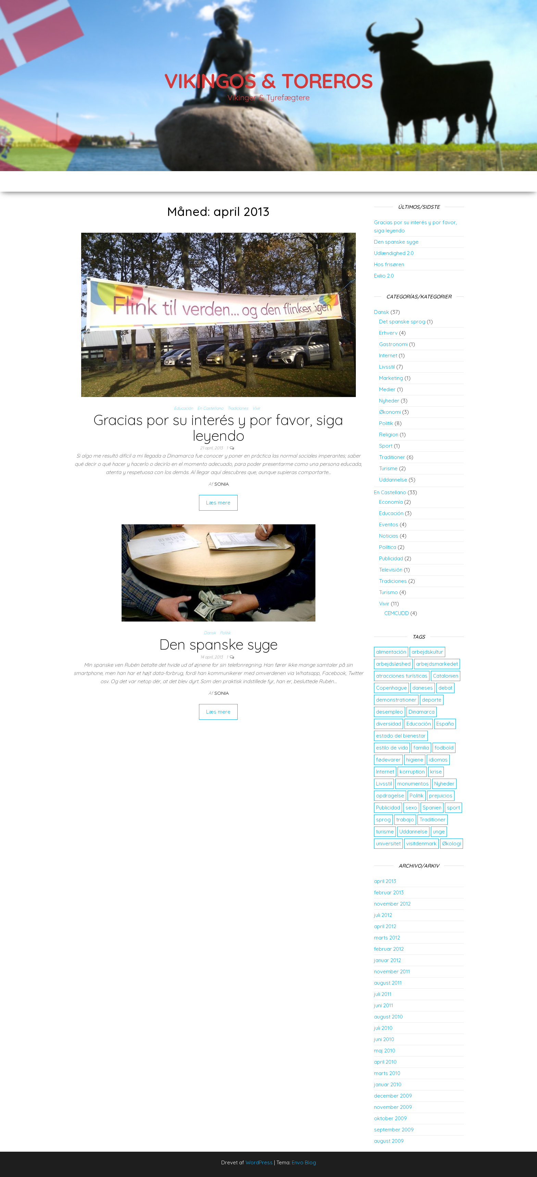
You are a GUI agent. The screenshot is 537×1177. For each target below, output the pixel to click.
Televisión (390, 569)
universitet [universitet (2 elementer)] (388, 843)
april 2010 (385, 1062)
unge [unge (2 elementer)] (439, 831)
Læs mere (218, 502)
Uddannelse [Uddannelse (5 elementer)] (413, 831)
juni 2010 (384, 1039)
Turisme (388, 468)
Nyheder (389, 400)
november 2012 (392, 903)
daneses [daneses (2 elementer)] (422, 688)
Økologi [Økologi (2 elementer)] (451, 843)
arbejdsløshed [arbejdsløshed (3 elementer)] (393, 664)
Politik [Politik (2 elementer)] (417, 795)
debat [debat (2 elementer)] (445, 688)
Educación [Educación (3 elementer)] (419, 723)
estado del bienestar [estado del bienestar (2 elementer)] (401, 735)
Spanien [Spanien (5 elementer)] (432, 807)
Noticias (388, 536)
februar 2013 (389, 892)
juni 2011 (383, 1005)
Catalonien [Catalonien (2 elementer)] (445, 676)
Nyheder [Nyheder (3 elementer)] (444, 783)
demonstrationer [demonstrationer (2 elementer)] (396, 699)
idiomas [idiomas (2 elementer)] (438, 759)
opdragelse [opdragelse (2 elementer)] (390, 795)
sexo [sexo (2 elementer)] (411, 807)
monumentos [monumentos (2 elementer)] (413, 783)
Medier (387, 389)
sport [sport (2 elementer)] (453, 807)
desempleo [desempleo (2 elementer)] (389, 711)
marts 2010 (387, 1073)
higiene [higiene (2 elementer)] (414, 759)
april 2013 (385, 881)
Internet (388, 355)
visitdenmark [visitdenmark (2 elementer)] (421, 843)
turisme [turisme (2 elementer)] (385, 831)
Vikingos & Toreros (268, 80)
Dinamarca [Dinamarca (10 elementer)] (422, 711)
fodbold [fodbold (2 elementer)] (444, 747)
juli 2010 (383, 1028)
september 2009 (394, 1129)
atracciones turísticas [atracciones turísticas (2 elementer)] (401, 676)
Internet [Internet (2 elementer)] (385, 771)
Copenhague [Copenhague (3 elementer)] (391, 688)
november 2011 (392, 971)
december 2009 (393, 1095)
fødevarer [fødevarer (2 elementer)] (388, 759)
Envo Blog (304, 1162)
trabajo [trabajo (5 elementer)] (405, 819)
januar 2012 (387, 960)
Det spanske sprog (402, 321)
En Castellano (210, 408)
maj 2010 (384, 1050)
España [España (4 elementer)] (445, 723)
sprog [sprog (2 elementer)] (383, 819)
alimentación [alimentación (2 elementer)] (391, 652)
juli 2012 (383, 915)
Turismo (388, 592)
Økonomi (390, 412)
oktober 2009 (390, 1118)
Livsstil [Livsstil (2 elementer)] (384, 783)
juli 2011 (382, 994)
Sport (385, 446)
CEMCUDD (396, 613)
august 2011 (388, 983)
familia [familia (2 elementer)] (421, 747)
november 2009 (393, 1107)
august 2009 (389, 1141)
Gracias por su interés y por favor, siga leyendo (218, 428)
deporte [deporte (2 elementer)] (431, 699)
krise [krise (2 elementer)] (436, 771)
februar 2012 (389, 949)
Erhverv (388, 333)
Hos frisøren (389, 264)
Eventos (388, 524)
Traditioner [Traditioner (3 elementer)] (433, 819)
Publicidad (391, 558)
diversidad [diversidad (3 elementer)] (388, 723)
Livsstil (387, 366)
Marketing (391, 378)
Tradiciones (237, 408)
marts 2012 (387, 937)
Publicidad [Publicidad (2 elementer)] (388, 807)
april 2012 (385, 926)
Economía (391, 502)
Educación (183, 408)
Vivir (256, 408)
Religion (388, 434)
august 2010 (388, 1016)
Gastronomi (393, 344)
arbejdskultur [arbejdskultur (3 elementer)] (427, 652)
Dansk (210, 632)
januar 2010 (387, 1084)
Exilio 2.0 (384, 275)
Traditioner (392, 457)
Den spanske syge (218, 644)
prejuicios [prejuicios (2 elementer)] (440, 795)
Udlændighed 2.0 (394, 253)
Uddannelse (393, 479)
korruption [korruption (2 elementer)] (412, 771)
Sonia (221, 484)
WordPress (259, 1162)
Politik (225, 632)
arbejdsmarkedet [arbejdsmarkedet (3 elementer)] (437, 664)
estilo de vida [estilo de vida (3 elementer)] (392, 747)
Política (387, 547)
